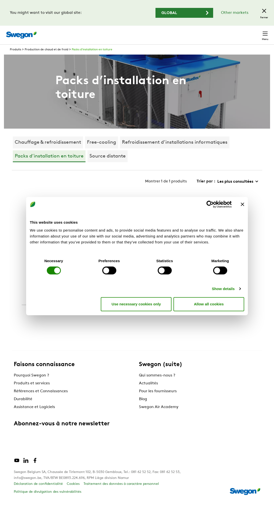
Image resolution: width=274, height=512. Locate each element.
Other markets (234, 13)
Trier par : (206, 191)
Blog (143, 408)
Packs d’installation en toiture (92, 58)
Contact (256, 32)
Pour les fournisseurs (158, 400)
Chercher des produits (122, 32)
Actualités (148, 392)
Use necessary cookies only (136, 304)
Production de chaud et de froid (46, 58)
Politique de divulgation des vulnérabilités (47, 501)
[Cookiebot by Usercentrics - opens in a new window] (210, 204)
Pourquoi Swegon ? (31, 385)
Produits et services (32, 392)
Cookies (73, 493)
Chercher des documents (174, 33)
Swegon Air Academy (158, 416)
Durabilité (23, 408)
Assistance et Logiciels (34, 416)
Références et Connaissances (41, 400)
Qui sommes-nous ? (157, 385)
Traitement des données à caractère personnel (121, 493)
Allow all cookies (209, 304)
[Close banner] (242, 204)
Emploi (209, 32)
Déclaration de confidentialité (38, 493)
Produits (15, 58)
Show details (223, 288)
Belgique (231, 32)
